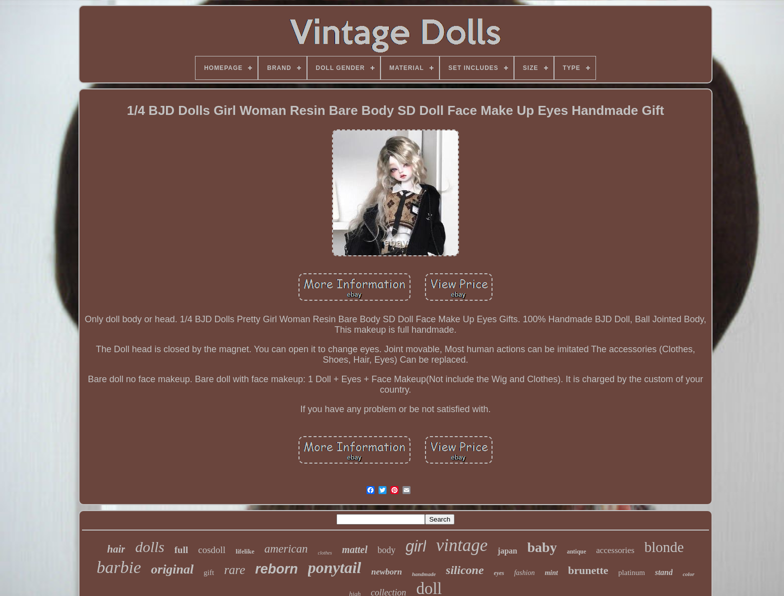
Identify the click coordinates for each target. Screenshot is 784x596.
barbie (118, 567)
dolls (149, 547)
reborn (276, 569)
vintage (462, 545)
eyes (499, 573)
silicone (465, 570)
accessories (615, 550)
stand (664, 572)
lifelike (245, 551)
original (172, 569)
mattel (355, 549)
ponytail (335, 568)
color (688, 574)
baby (541, 547)
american (286, 549)
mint (551, 573)
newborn (386, 572)
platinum (631, 573)
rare (234, 570)
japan (507, 551)
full (181, 550)
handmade (424, 574)
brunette (588, 570)
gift (209, 573)
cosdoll (212, 550)
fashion (524, 573)
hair (116, 549)
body (387, 550)
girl (416, 546)
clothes (325, 553)
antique (576, 551)
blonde (664, 547)
